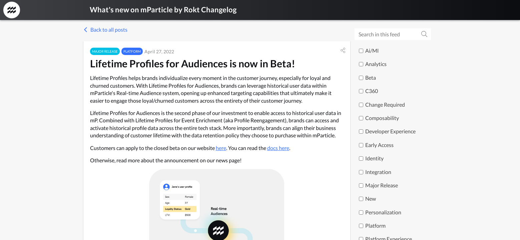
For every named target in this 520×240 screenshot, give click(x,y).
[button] (343, 50)
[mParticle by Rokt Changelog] (11, 10)
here (221, 148)
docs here (278, 148)
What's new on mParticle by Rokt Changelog (163, 9)
